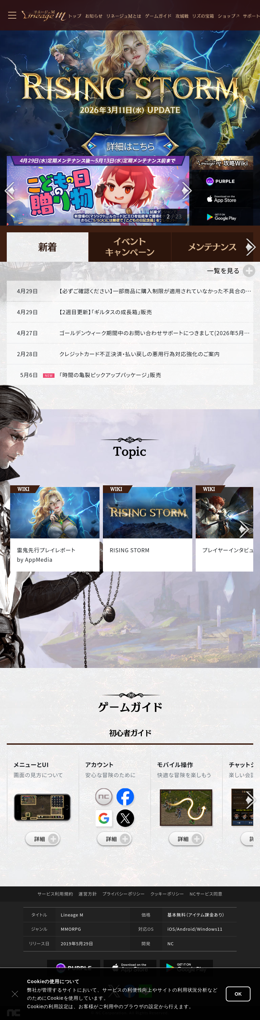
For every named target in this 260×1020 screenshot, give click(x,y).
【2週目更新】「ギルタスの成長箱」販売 (105, 312)
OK (238, 994)
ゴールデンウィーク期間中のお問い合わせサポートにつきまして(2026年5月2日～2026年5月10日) (155, 333)
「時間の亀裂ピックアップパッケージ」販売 (110, 375)
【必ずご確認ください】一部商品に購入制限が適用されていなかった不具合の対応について (155, 291)
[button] (186, 191)
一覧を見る (223, 270)
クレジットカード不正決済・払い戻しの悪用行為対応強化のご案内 (139, 354)
